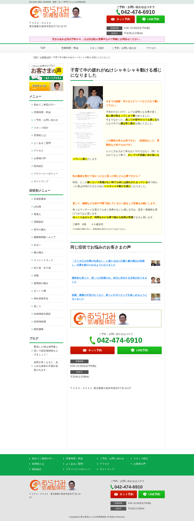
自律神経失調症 (42, 314)
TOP (42, 48)
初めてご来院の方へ (45, 104)
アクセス (151, 48)
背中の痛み (40, 229)
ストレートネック (43, 260)
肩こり (37, 306)
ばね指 (37, 206)
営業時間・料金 (69, 48)
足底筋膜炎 (40, 199)
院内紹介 (38, 166)
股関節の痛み (41, 283)
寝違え (37, 214)
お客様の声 (45, 57)
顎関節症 (38, 222)
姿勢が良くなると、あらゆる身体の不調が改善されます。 (46, 366)
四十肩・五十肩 (42, 268)
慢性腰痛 (38, 329)
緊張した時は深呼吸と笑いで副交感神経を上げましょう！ (46, 350)
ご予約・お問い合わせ (124, 48)
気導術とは (40, 135)
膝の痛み (38, 252)
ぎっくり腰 (40, 291)
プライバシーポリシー (46, 173)
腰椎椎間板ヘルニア (45, 237)
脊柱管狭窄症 (41, 298)
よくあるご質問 (42, 143)
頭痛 (36, 275)
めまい (37, 245)
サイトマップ (41, 181)
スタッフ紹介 (97, 48)
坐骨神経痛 (40, 321)
